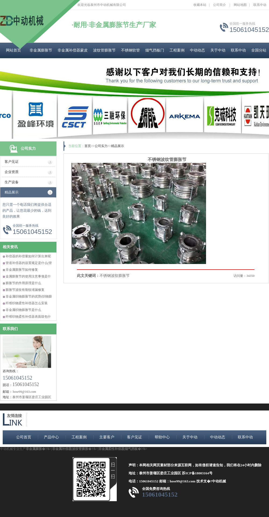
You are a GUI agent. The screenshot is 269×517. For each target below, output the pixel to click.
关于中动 (217, 50)
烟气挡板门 (154, 50)
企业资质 (12, 172)
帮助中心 (162, 437)
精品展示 (12, 192)
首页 (87, 146)
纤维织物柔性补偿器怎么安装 (27, 303)
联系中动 (259, 5)
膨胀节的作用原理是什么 (23, 283)
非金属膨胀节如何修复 (22, 270)
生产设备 (12, 182)
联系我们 (10, 329)
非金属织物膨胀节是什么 (23, 310)
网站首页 (13, 50)
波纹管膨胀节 (104, 50)
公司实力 (101, 146)
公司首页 (23, 437)
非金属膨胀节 (41, 50)
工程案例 (177, 50)
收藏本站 (199, 5)
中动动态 (197, 50)
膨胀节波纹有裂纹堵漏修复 (25, 290)
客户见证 (12, 162)
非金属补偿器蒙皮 (73, 50)
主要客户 (106, 437)
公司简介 (219, 5)
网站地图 (240, 5)
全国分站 (258, 50)
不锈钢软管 (130, 50)
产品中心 (51, 437)
